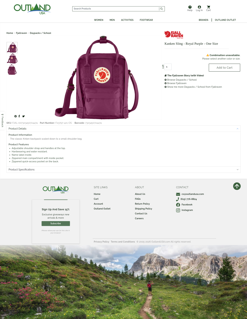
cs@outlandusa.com (190, 194)
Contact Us (141, 213)
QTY (163, 67)
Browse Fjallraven (176, 83)
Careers (139, 218)
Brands (203, 20)
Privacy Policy (101, 241)
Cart (208, 8)
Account (98, 204)
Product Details (17, 128)
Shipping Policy (143, 208)
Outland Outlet (225, 20)
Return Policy (142, 204)
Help (189, 8)
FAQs (138, 199)
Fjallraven (21, 33)
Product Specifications (22, 169)
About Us (140, 194)
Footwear (146, 20)
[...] (116, 9)
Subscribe (55, 223)
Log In (199, 8)
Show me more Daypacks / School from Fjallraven (193, 87)
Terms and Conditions (123, 241)
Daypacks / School (40, 33)
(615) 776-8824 (186, 199)
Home (9, 33)
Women (98, 20)
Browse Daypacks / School (181, 80)
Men (112, 20)
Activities (127, 20)
